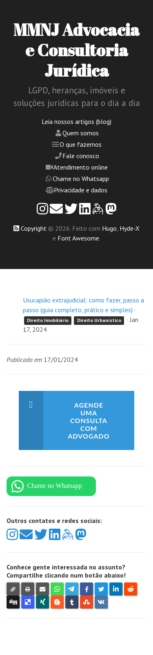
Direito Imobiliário (48, 320)
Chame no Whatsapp (81, 178)
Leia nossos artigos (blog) (76, 121)
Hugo (109, 228)
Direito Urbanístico (99, 320)
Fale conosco (80, 156)
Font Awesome (78, 238)
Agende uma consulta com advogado (88, 420)
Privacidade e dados (80, 190)
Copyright (34, 228)
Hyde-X (130, 228)
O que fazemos (81, 144)
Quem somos (80, 133)
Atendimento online (80, 167)
